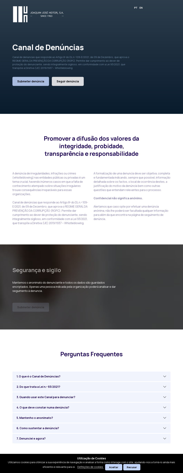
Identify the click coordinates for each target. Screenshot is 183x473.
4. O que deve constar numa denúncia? (43, 407)
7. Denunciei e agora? (31, 438)
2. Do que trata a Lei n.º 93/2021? (38, 387)
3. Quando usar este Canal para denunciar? (46, 397)
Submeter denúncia (30, 83)
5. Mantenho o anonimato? (35, 418)
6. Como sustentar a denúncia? (38, 428)
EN (141, 7)
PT (135, 7)
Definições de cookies (90, 467)
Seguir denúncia (68, 83)
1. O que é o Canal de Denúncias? (38, 376)
